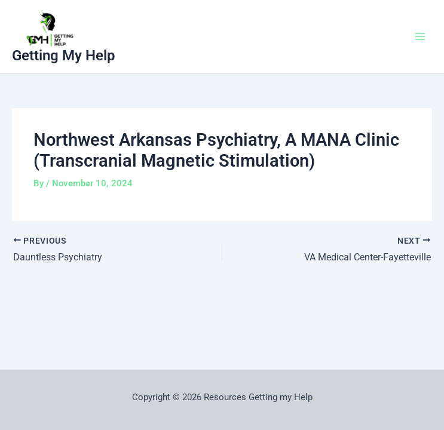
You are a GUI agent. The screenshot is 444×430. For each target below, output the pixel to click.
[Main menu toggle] (420, 36)
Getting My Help (63, 55)
